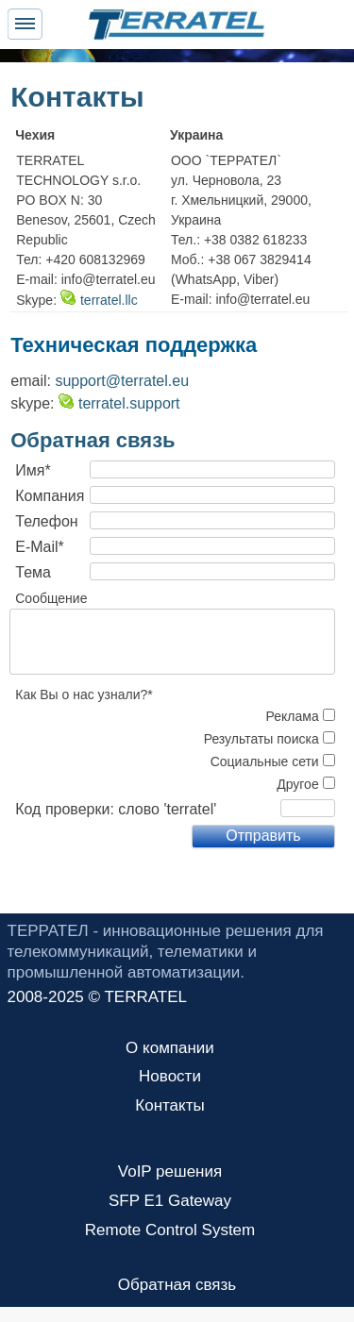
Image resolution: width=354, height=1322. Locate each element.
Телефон (46, 521)
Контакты (169, 1105)
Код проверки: (64, 809)
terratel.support (119, 403)
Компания (49, 496)
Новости (170, 1076)
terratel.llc (99, 300)
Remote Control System (170, 1230)
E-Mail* (39, 547)
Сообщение (51, 598)
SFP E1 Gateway (170, 1201)
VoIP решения (170, 1171)
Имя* (32, 470)
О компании (170, 1048)
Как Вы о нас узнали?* (84, 694)
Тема (33, 572)
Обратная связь (177, 1285)
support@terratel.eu (122, 381)
